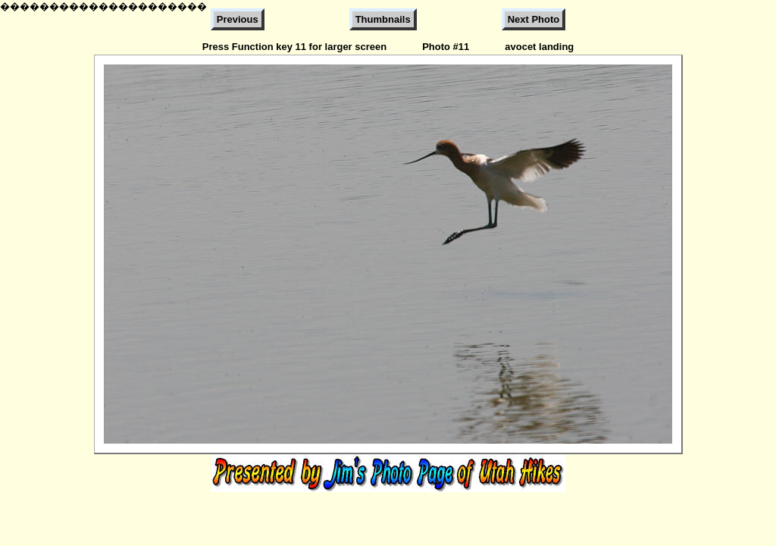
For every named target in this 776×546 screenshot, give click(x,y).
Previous (237, 19)
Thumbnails (383, 19)
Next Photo (534, 19)
